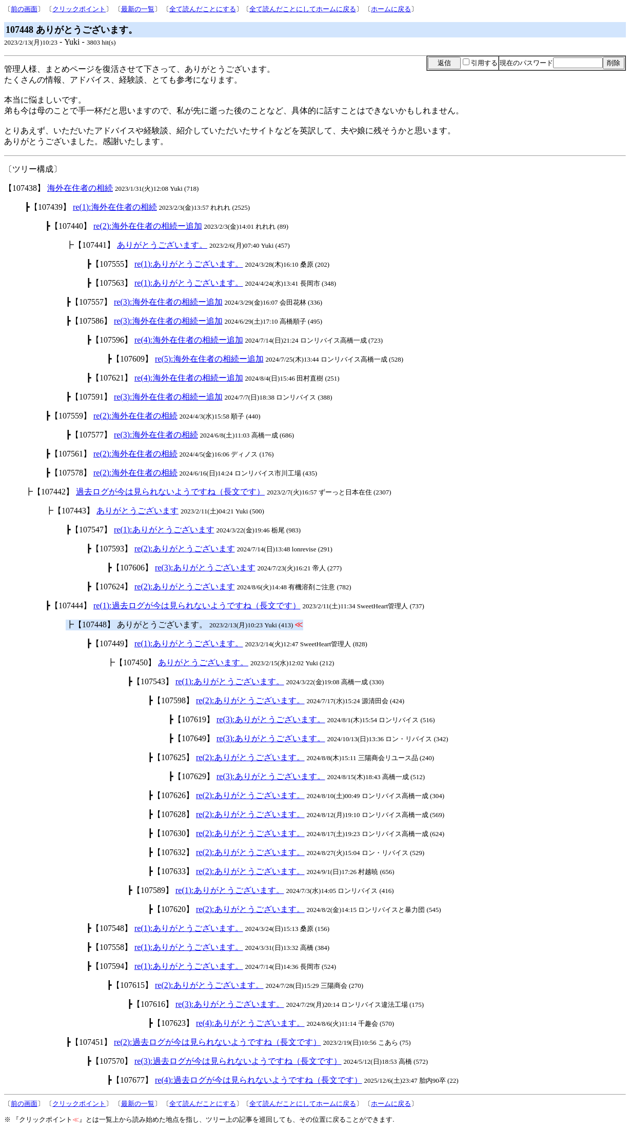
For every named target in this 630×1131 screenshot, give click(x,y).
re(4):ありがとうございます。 (250, 1023)
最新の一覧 (137, 9)
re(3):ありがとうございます (205, 567)
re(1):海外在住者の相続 (115, 207)
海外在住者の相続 (80, 188)
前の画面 (24, 9)
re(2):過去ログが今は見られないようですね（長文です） (217, 1042)
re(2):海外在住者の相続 (135, 415)
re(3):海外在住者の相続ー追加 (168, 301)
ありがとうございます (137, 510)
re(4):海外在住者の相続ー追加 (188, 339)
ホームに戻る (391, 9)
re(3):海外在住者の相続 (156, 434)
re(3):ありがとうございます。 (270, 719)
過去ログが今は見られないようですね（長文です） (170, 491)
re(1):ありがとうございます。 (188, 264)
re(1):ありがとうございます (164, 529)
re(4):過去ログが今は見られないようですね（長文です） (258, 1080)
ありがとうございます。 (162, 245)
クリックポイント (79, 9)
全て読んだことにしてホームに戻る (302, 9)
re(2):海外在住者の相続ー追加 (147, 226)
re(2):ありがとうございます (184, 548)
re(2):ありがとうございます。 (250, 700)
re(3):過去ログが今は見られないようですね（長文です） (238, 1061)
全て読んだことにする (202, 9)
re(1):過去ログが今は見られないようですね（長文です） (197, 605)
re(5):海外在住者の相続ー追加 (209, 358)
